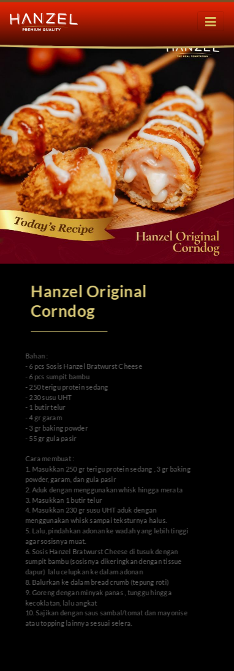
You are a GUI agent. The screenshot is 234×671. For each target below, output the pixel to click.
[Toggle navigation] (210, 21)
